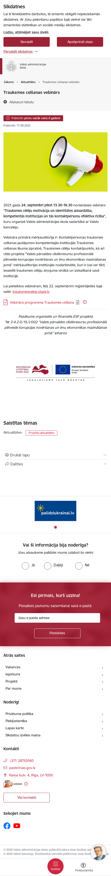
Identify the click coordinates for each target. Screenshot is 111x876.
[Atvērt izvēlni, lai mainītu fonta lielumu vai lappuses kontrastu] (83, 868)
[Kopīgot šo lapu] (55, 464)
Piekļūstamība (16, 721)
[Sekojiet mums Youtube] (16, 825)
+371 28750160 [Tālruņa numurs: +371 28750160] (21, 760)
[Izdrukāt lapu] (55, 455)
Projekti (11, 681)
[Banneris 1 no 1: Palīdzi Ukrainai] (55, 511)
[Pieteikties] (57, 633)
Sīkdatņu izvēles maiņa (23, 735)
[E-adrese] (12, 784)
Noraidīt (27, 42)
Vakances (13, 667)
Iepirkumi (13, 674)
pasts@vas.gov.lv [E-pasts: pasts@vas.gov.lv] (22, 768)
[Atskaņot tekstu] (21, 102)
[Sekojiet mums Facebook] (6, 825)
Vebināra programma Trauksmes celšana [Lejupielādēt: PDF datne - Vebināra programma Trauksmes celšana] (42, 302)
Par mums (14, 688)
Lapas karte (15, 728)
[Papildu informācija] (85, 302)
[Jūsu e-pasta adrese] (57, 618)
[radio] (28, 565)
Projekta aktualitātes (41, 433)
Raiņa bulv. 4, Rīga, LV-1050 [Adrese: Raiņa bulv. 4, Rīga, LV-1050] (31, 775)
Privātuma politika (19, 714)
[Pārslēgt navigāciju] (55, 866)
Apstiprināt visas (80, 42)
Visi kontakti (26, 797)
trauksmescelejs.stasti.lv (30, 291)
